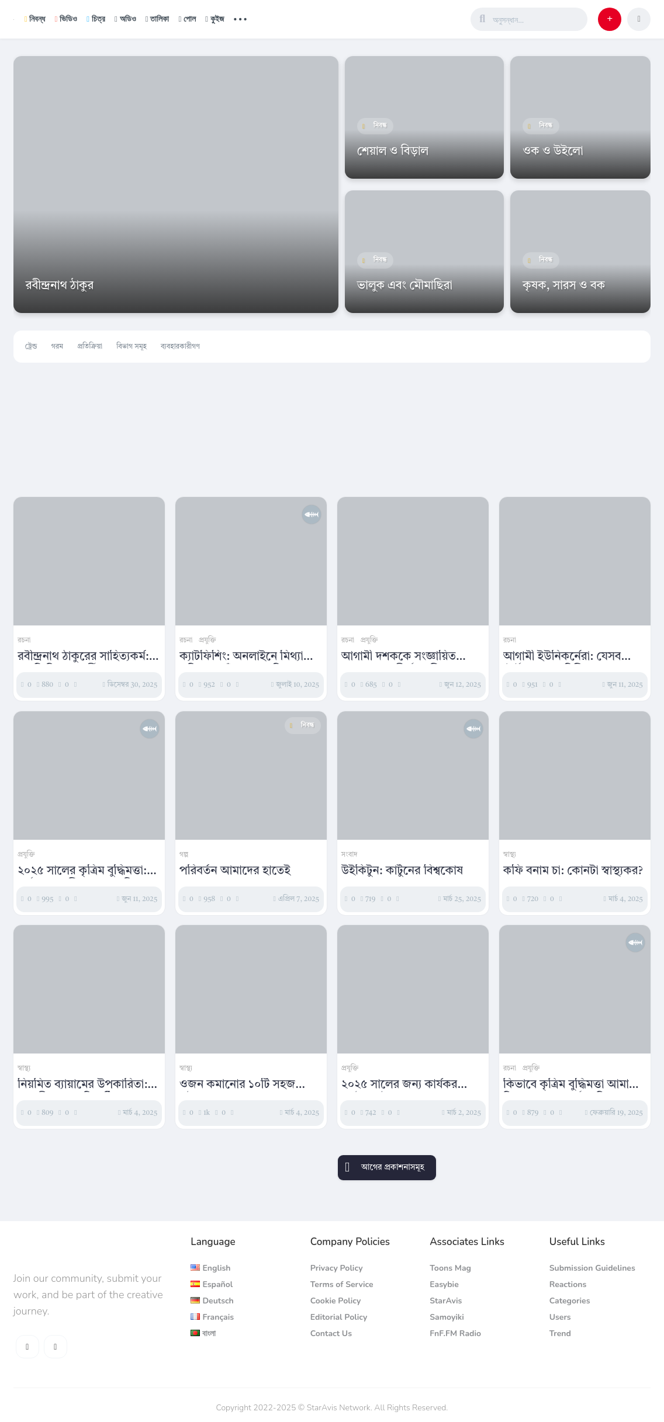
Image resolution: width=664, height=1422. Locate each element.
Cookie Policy (335, 1300)
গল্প (183, 854)
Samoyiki (447, 1317)
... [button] (240, 18)
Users (560, 1317)
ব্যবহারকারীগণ (180, 346)
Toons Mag (450, 1268)
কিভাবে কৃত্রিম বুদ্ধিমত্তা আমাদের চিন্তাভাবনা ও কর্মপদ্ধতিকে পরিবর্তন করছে (574, 1085)
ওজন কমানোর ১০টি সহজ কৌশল (237, 1085)
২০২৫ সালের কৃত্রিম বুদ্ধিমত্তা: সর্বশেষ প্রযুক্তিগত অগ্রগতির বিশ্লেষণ (82, 871)
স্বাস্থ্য (509, 854)
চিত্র (96, 19)
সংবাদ (349, 854)
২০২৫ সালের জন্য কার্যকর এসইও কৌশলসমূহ (399, 1085)
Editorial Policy (339, 1317)
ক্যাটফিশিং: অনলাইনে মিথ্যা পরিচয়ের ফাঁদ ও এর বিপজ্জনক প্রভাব (248, 657)
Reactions (568, 1284)
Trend (560, 1333)
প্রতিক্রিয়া (89, 346)
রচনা (24, 640)
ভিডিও (65, 19)
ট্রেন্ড (31, 346)
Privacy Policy (336, 1268)
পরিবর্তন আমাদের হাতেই (234, 871)
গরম (57, 346)
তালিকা (158, 19)
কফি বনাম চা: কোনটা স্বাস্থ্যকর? (573, 871)
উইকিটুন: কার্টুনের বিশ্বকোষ (402, 871)
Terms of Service (342, 1284)
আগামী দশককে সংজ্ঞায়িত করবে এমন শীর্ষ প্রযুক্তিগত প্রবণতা (399, 657)
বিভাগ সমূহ (131, 346)
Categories (569, 1300)
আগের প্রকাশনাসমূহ (392, 1167)
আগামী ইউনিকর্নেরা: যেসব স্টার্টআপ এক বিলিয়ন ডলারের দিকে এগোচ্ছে (570, 657)
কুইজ (214, 19)
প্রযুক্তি (207, 640)
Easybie (444, 1284)
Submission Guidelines (592, 1268)
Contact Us (331, 1333)
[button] (609, 19)
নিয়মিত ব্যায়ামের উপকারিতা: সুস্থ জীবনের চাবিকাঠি (82, 1085)
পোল (187, 19)
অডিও (125, 19)
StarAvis (446, 1300)
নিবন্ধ (35, 19)
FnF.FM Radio (455, 1333)
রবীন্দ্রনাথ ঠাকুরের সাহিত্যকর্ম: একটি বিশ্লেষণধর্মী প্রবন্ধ (83, 657)
